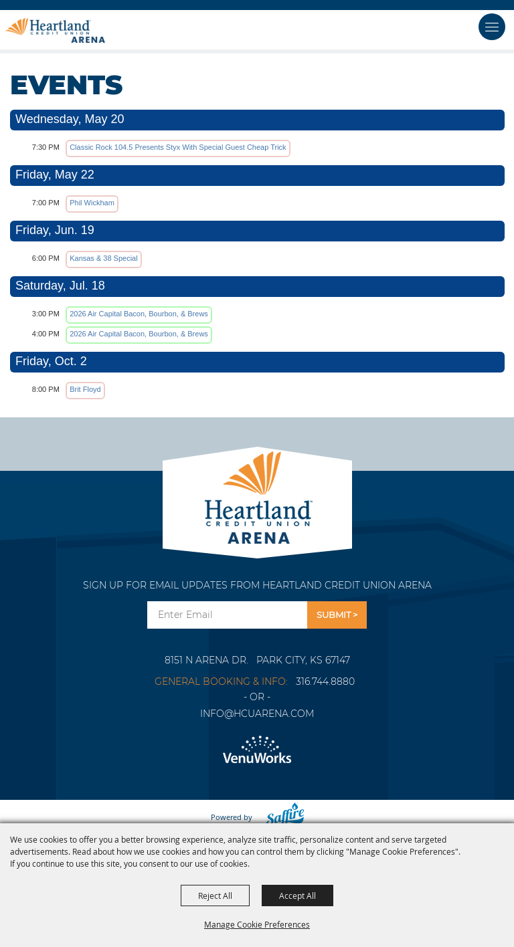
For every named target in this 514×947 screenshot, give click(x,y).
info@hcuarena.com (257, 714)
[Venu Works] (257, 750)
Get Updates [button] (337, 615)
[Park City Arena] (257, 493)
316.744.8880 (325, 681)
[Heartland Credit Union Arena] (55, 30)
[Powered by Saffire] (281, 817)
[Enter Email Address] (227, 615)
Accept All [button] (297, 895)
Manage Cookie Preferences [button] (257, 924)
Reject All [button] (215, 895)
